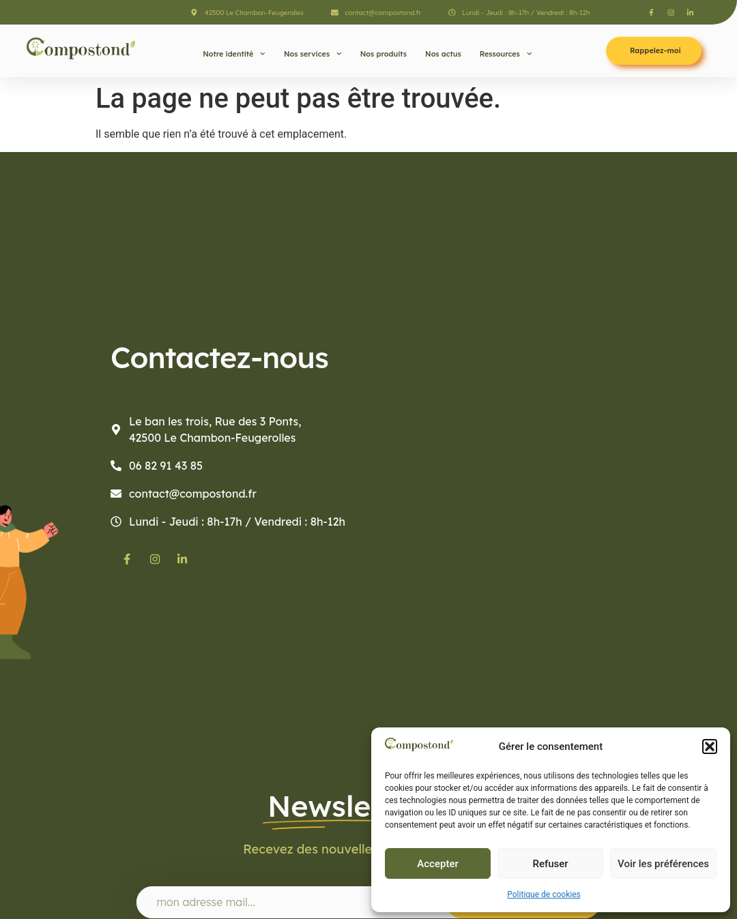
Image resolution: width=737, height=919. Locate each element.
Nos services (313, 53)
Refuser (550, 864)
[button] (710, 746)
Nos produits (383, 54)
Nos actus (443, 54)
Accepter (437, 864)
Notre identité (234, 53)
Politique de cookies (543, 894)
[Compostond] (553, 437)
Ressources (506, 53)
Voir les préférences (663, 864)
